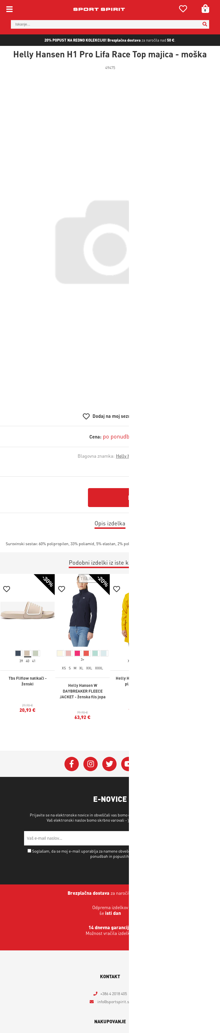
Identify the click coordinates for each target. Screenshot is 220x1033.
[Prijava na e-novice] (189, 838)
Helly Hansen (129, 456)
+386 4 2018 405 (113, 993)
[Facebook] (71, 764)
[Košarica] (203, 8)
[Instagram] (90, 764)
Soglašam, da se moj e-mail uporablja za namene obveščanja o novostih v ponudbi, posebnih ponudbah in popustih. (112, 853)
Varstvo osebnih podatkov (150, 819)
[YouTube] (128, 764)
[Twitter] (109, 764)
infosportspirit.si (113, 1001)
